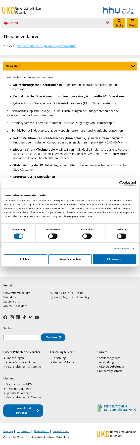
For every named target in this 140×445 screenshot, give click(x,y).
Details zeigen (121, 248)
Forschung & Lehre (62, 351)
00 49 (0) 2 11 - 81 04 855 (71, 297)
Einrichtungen (15, 356)
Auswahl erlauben (70, 259)
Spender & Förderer (18, 392)
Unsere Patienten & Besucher (21, 351)
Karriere (102, 351)
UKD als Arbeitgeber (112, 365)
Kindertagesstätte (111, 369)
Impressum (23, 430)
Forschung (59, 356)
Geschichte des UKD (19, 383)
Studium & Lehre (63, 361)
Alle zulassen (114, 259)
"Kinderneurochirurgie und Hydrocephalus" (46, 46)
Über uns (9, 377)
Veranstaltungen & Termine (24, 365)
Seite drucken (61, 430)
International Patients (22, 409)
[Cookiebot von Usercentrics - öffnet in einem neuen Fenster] (121, 183)
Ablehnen (25, 259)
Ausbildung (106, 361)
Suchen (51, 336)
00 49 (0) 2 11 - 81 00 (68, 293)
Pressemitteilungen (18, 387)
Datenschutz (41, 430)
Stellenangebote (109, 356)
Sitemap (8, 430)
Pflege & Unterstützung (21, 361)
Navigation (13, 66)
